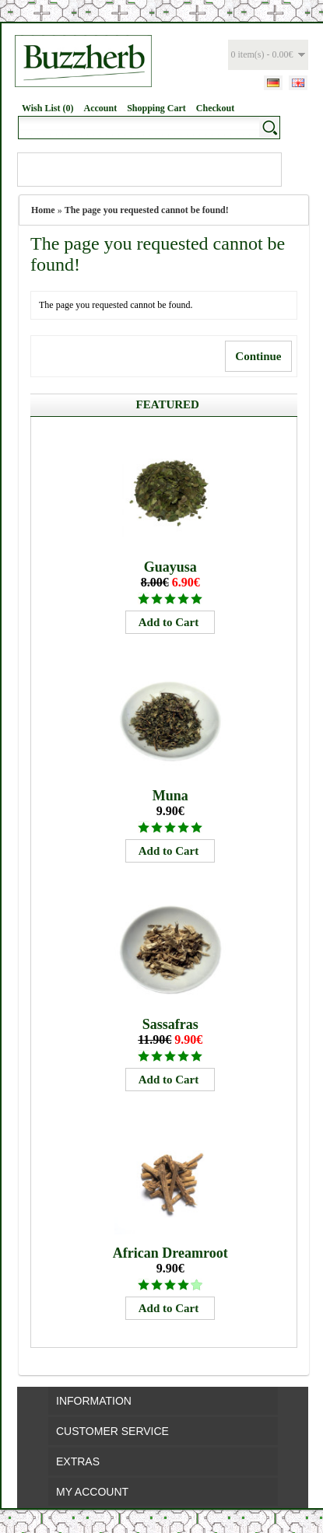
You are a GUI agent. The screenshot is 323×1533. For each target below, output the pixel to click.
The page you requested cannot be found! (147, 210)
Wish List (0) (47, 108)
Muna (170, 795)
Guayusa (170, 567)
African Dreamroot (170, 1253)
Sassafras (170, 1024)
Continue (258, 356)
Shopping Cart (156, 108)
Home (43, 210)
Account (100, 108)
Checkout (215, 108)
